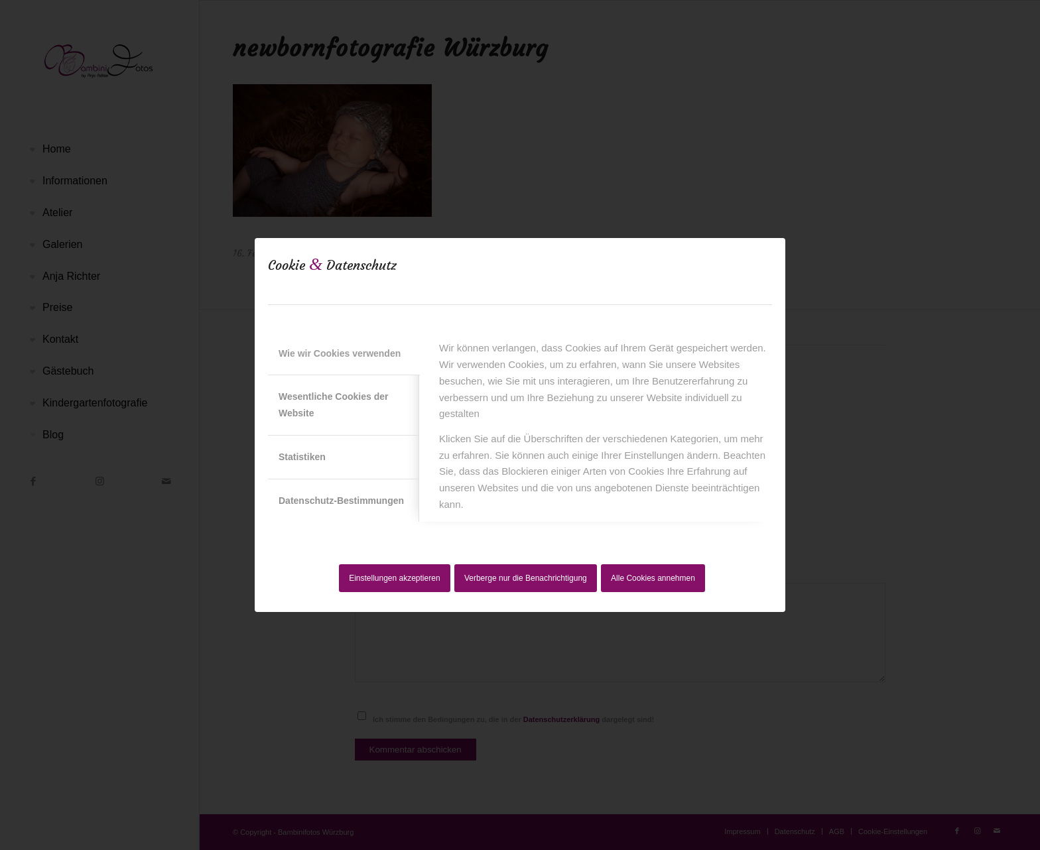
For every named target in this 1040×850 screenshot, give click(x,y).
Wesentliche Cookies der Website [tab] (333, 404)
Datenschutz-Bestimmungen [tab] (341, 500)
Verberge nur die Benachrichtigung (525, 578)
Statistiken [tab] (302, 457)
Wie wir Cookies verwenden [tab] (340, 353)
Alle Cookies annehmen (653, 578)
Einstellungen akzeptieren (394, 578)
